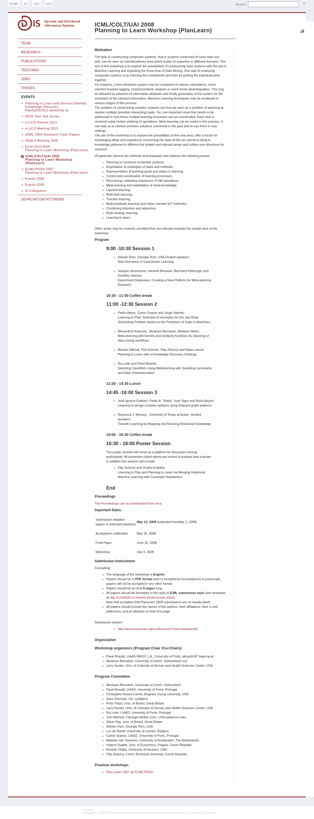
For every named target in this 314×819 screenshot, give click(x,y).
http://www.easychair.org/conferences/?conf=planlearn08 (157, 629)
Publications (33, 61)
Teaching (30, 70)
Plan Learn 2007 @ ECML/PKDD (129, 772)
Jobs (25, 79)
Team (26, 43)
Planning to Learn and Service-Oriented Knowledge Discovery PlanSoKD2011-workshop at (55, 107)
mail (184, 661)
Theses (28, 88)
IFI (26, 3)
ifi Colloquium (35, 190)
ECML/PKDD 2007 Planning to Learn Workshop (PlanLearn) (56, 170)
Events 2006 (34, 178)
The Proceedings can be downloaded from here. (128, 503)
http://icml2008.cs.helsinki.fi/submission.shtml (141, 597)
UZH (49, 3)
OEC (36, 3)
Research (30, 52)
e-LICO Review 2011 (41, 122)
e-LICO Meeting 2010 (41, 128)
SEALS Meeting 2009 (41, 140)
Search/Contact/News (42, 199)
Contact (87, 809)
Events (28, 97)
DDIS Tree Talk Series (42, 116)
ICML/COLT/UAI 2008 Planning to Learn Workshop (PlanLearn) (48, 159)
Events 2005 (34, 184)
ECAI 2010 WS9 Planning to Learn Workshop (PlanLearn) (56, 148)
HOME (13, 3)
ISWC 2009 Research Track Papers (52, 134)
